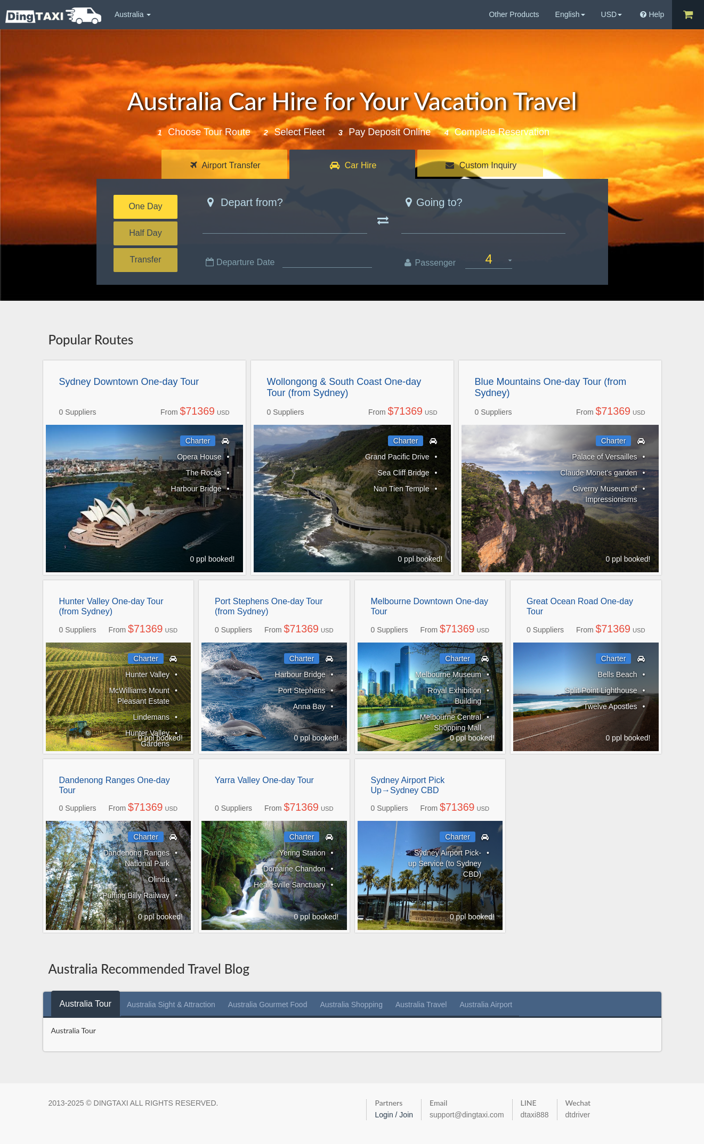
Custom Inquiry (481, 165)
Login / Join (394, 1114)
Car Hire (353, 165)
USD (611, 14)
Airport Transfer (225, 165)
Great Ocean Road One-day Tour (580, 606)
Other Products (514, 14)
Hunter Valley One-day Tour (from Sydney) (111, 606)
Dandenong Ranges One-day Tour (114, 785)
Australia (133, 14)
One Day (145, 206)
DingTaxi (53, 15)
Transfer (145, 259)
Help (652, 14)
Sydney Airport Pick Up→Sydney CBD (408, 785)
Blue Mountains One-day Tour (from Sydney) (551, 387)
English (570, 14)
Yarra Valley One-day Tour (264, 780)
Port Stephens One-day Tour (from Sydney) (269, 606)
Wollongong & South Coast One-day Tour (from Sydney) (344, 387)
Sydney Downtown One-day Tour (129, 381)
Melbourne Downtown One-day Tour (430, 606)
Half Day (145, 232)
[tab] (85, 1003)
